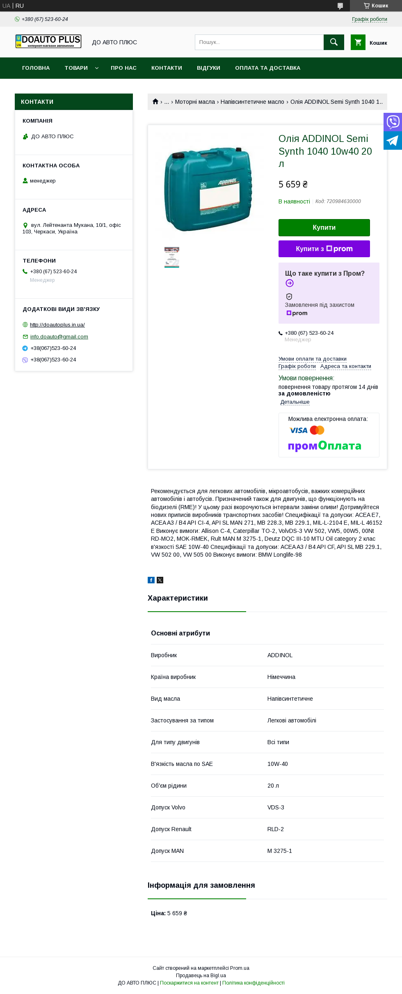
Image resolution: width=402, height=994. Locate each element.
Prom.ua (239, 968)
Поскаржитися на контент (189, 983)
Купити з (324, 249)
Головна (36, 68)
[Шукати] (334, 42)
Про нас (124, 68)
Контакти (166, 68)
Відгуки (208, 68)
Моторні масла (195, 101)
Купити (324, 227)
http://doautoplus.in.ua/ (57, 325)
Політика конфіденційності (253, 983)
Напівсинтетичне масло (252, 101)
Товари (76, 68)
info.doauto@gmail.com (59, 337)
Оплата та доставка (267, 68)
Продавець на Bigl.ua (201, 975)
